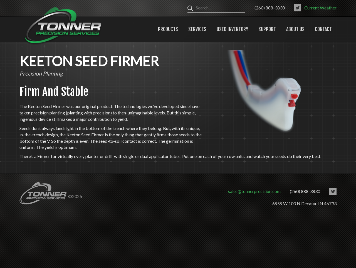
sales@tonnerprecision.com (254, 191)
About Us (295, 29)
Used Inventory (232, 29)
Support (267, 29)
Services (197, 29)
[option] (266, 93)
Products (168, 29)
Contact (323, 29)
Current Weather (320, 7)
